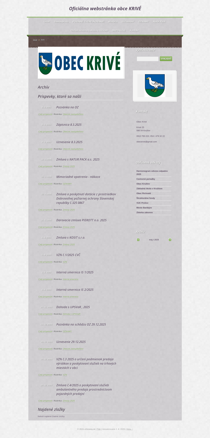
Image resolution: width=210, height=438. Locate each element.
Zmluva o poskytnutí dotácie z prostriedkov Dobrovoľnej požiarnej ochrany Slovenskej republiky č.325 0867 (86, 198)
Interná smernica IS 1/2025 (74, 272)
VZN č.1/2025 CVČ (68, 255)
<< (138, 239)
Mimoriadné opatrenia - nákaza (78, 177)
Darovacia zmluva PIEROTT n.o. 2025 (81, 220)
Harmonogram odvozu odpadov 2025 (152, 172)
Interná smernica (70, 279)
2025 (156, 240)
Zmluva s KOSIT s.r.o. (70, 238)
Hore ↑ (130, 429)
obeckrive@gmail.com (147, 141)
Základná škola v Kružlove (150, 188)
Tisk (99, 429)
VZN (65, 262)
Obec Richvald (144, 193)
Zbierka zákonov (145, 212)
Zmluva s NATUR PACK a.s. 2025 (77, 159)
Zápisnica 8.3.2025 (68, 125)
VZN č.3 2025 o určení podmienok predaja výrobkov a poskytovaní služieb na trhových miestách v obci (86, 363)
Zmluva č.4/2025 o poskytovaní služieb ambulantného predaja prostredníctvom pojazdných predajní (84, 389)
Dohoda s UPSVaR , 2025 (73, 307)
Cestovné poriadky (146, 179)
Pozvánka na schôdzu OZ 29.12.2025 (81, 324)
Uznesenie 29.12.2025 (71, 342)
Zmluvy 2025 (69, 166)
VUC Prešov (142, 203)
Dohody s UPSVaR (71, 314)
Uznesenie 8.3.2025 (69, 142)
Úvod (35, 40)
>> (169, 239)
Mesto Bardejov (144, 207)
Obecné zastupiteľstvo (73, 114)
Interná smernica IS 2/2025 (74, 290)
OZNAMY (67, 184)
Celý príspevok (45, 114)
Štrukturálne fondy (146, 198)
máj (151, 240)
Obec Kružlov (143, 184)
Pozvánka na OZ (67, 107)
